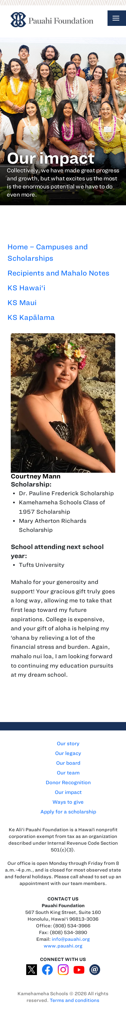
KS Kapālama (31, 317)
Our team (68, 772)
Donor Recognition (68, 782)
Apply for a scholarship (68, 811)
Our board (68, 763)
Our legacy (68, 753)
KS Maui (22, 302)
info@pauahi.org (71, 939)
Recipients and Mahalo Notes (58, 273)
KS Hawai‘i (26, 288)
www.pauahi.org (63, 945)
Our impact (68, 792)
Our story (68, 743)
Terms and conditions (74, 1000)
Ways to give (68, 802)
